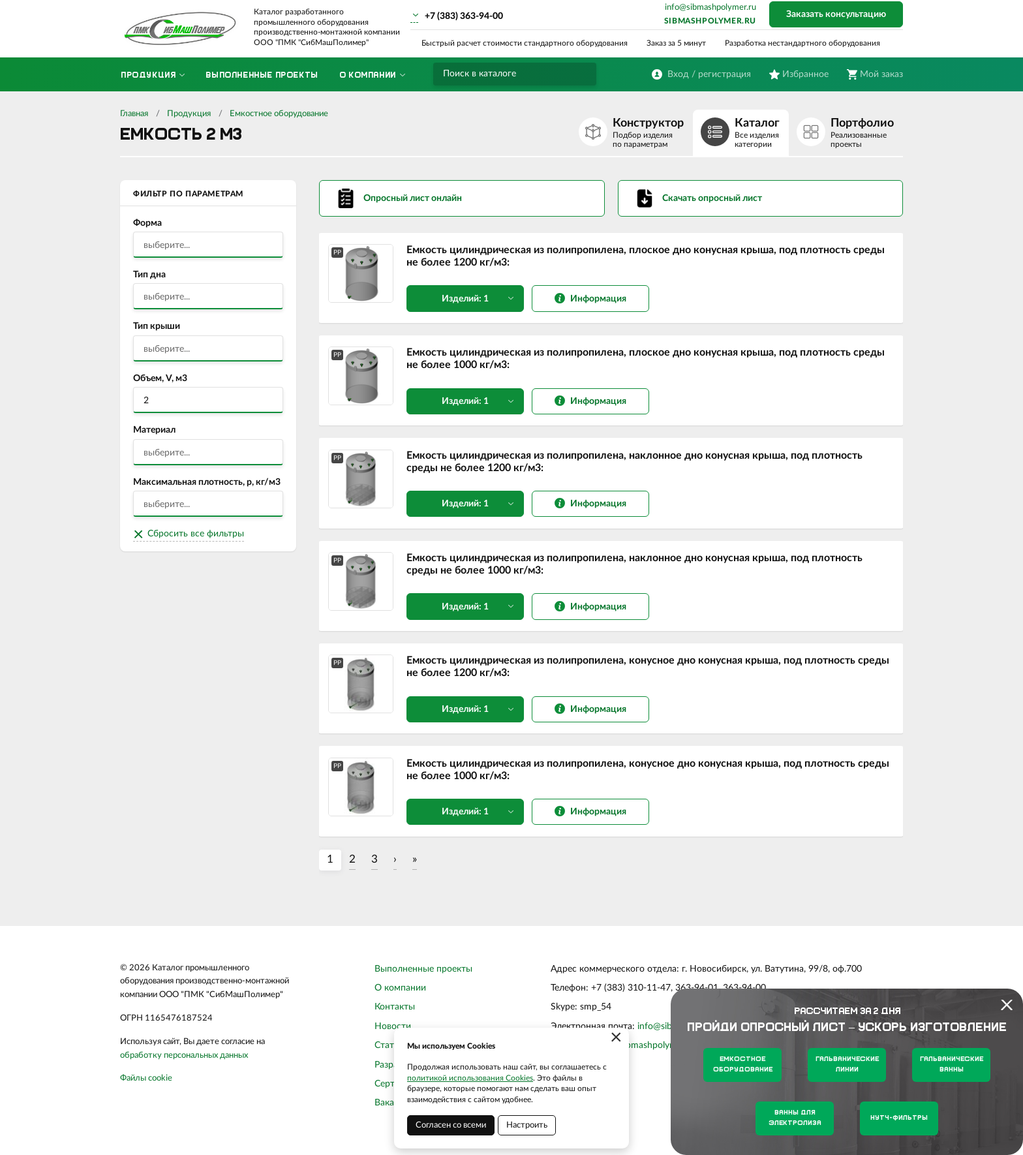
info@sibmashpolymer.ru (710, 7)
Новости (392, 1035)
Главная (134, 114)
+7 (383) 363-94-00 (464, 16)
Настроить (526, 1125)
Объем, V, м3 (160, 378)
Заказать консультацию (836, 14)
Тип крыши (156, 326)
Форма (147, 223)
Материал (154, 430)
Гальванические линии (847, 1064)
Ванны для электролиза (795, 1118)
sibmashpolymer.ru (710, 21)
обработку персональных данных (184, 1064)
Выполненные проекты (423, 977)
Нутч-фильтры (899, 1118)
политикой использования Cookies (470, 1078)
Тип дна (149, 274)
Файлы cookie (146, 1087)
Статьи (389, 1054)
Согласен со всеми (451, 1125)
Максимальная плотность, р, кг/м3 (207, 482)
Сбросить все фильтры (195, 533)
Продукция (189, 114)
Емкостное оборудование (279, 114)
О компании (400, 997)
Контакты (394, 1016)
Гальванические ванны (951, 1064)
